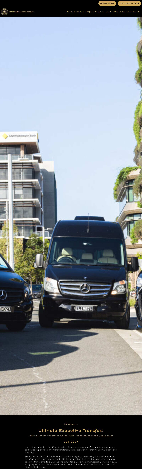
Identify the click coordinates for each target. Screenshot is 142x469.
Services (79, 12)
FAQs (88, 12)
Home (70, 12)
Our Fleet (98, 12)
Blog (122, 12)
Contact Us (133, 12)
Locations (112, 12)
